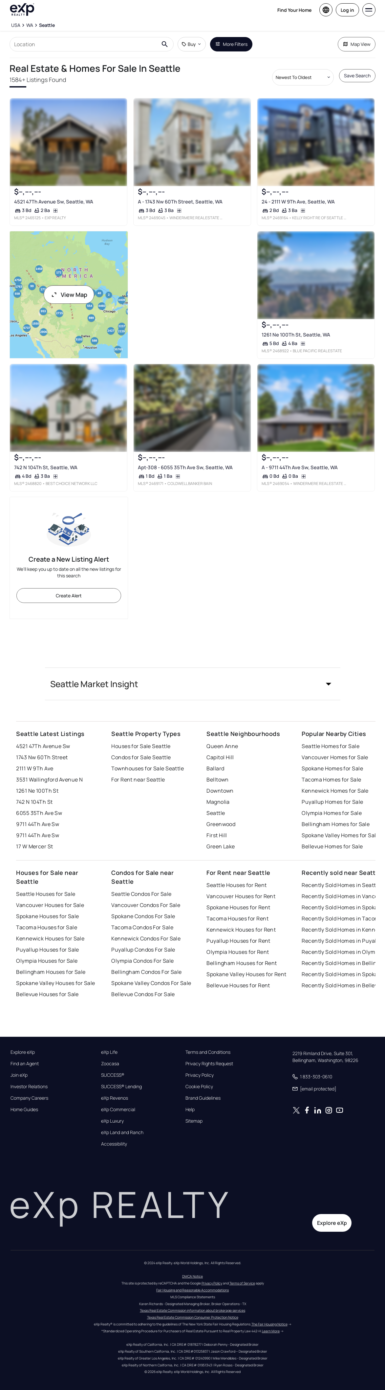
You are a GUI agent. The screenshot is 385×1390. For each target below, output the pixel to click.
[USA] (15, 25)
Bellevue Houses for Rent (238, 985)
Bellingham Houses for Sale (50, 971)
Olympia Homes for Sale (332, 813)
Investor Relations (29, 1086)
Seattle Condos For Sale (141, 894)
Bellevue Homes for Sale (332, 846)
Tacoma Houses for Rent (237, 918)
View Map (69, 295)
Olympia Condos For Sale (142, 960)
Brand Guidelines (203, 1098)
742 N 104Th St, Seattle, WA (45, 467)
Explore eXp (23, 1052)
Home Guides (24, 1109)
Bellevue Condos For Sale (143, 994)
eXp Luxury (112, 1121)
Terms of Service (242, 1283)
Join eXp (19, 1075)
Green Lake (220, 846)
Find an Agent (25, 1063)
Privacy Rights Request (209, 1063)
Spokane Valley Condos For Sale (151, 983)
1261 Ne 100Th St (37, 790)
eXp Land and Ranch (122, 1132)
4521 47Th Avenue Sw (43, 746)
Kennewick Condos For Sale (146, 938)
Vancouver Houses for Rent (240, 896)
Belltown (217, 779)
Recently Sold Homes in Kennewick (343, 929)
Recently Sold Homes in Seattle (341, 885)
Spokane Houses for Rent (238, 907)
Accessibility (114, 1144)
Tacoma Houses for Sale (46, 927)
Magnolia (218, 801)
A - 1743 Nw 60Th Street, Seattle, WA (180, 201)
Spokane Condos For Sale (143, 916)
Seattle (215, 813)
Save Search (357, 75)
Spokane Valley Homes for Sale (340, 835)
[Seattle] (47, 25)
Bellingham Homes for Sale (336, 824)
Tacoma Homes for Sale (331, 779)
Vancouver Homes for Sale (335, 757)
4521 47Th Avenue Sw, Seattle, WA (53, 201)
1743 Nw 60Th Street (42, 757)
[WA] (29, 25)
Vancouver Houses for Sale (50, 905)
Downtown (220, 790)
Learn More (271, 1331)
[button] (192, 684)
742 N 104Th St (34, 801)
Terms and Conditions (207, 1052)
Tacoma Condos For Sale (142, 927)
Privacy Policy (199, 1075)
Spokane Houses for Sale (47, 916)
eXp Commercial (118, 1109)
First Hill (216, 835)
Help (190, 1109)
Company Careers (29, 1098)
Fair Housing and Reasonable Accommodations (192, 1290)
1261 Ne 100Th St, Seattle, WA (296, 334)
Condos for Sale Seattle (141, 757)
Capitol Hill (220, 757)
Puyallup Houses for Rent (238, 940)
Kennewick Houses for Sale (50, 938)
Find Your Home (294, 10)
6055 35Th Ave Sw (39, 813)
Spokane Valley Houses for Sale (55, 983)
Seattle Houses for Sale (45, 894)
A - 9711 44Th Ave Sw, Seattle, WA (300, 467)
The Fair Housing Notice (269, 1324)
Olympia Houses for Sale (46, 960)
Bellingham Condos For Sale (146, 971)
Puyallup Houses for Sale (47, 949)
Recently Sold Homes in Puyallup (343, 940)
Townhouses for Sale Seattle (147, 768)
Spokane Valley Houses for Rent (246, 974)
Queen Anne (222, 746)
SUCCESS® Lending (121, 1086)
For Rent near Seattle (138, 779)
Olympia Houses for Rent (237, 952)
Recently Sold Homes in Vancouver (343, 896)
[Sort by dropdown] (303, 77)
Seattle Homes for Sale (330, 746)
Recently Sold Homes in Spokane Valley (343, 974)
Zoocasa (110, 1063)
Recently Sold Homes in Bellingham (343, 963)
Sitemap (194, 1121)
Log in (347, 10)
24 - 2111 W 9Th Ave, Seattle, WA (298, 201)
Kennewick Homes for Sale (335, 790)
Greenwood (220, 824)
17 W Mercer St (34, 846)
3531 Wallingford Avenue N (49, 779)
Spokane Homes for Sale (332, 768)
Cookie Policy (199, 1086)
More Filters (231, 44)
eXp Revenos (114, 1098)
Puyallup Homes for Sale (332, 801)
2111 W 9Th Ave (34, 768)
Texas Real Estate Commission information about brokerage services (192, 1310)
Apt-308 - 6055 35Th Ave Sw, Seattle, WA (185, 467)
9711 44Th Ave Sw (37, 824)
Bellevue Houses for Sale (47, 994)
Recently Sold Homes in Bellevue (343, 985)
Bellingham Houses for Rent (241, 963)
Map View (357, 44)
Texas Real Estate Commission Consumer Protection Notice (192, 1317)
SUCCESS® (112, 1075)
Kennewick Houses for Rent (241, 929)
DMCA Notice (192, 1276)
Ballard (215, 768)
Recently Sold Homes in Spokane (343, 907)
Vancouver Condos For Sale (145, 905)
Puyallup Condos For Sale (143, 949)
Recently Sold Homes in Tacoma (342, 918)
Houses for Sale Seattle (140, 746)
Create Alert (69, 595)
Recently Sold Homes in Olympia (342, 952)
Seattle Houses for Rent (236, 885)
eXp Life (109, 1052)
